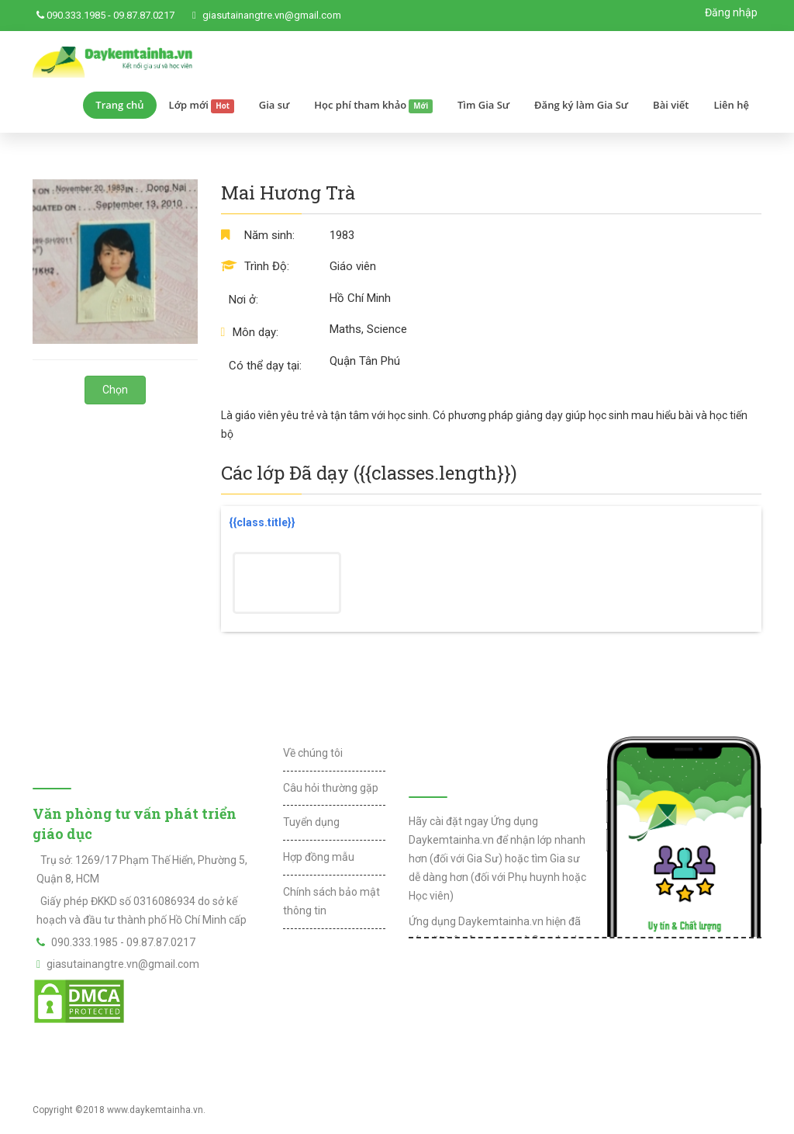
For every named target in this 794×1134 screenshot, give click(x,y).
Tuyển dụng (311, 822)
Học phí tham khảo (373, 105)
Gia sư (274, 105)
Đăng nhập (731, 12)
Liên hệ (731, 105)
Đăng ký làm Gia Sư (581, 105)
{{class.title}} (262, 522)
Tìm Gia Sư (483, 105)
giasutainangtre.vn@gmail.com (271, 15)
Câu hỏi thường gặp (330, 788)
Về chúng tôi (313, 753)
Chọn (115, 389)
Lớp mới (201, 105)
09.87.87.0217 (143, 15)
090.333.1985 (76, 15)
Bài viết (671, 105)
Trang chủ (119, 105)
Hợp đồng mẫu (318, 857)
